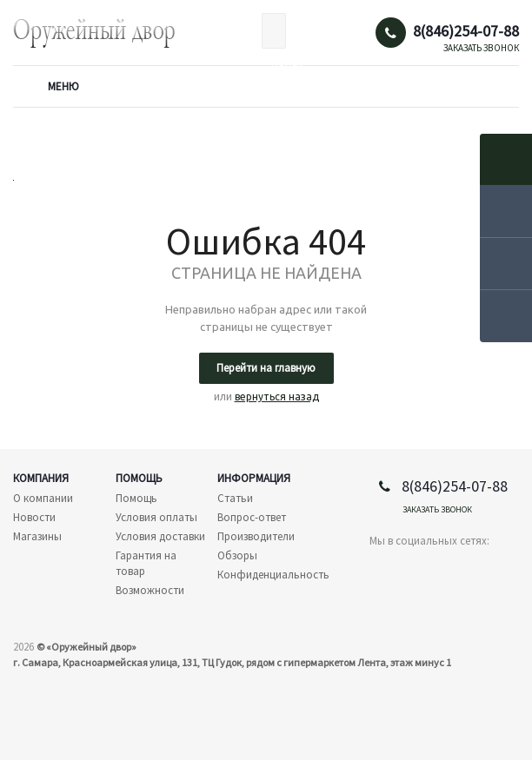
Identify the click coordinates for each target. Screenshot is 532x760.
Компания (41, 478)
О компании (43, 498)
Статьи (235, 498)
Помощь (139, 478)
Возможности (150, 590)
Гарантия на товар (146, 563)
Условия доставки (160, 536)
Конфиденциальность (273, 574)
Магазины (37, 536)
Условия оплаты (156, 517)
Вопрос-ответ (251, 517)
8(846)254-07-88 (466, 31)
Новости (34, 517)
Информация (253, 478)
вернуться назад (277, 396)
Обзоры (237, 555)
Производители (256, 536)
